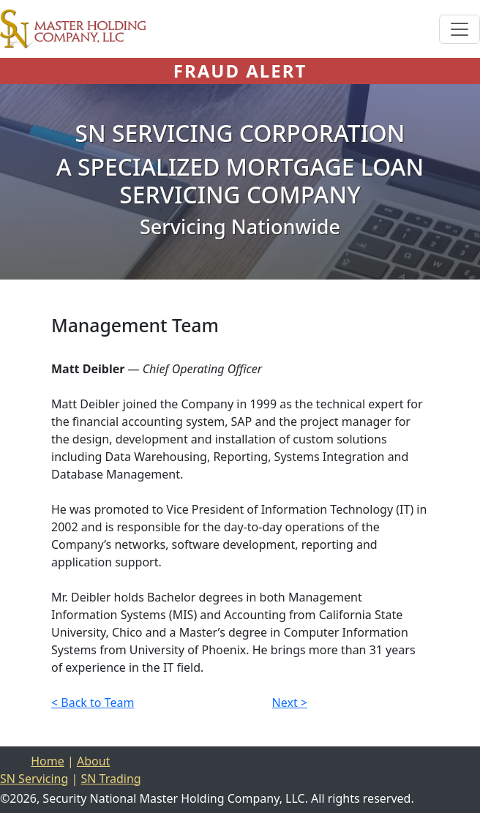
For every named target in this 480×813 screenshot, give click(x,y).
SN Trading (110, 779)
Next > (289, 702)
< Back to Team (92, 702)
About (93, 761)
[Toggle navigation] (459, 29)
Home (47, 761)
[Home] (73, 29)
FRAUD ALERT (240, 71)
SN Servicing (34, 779)
